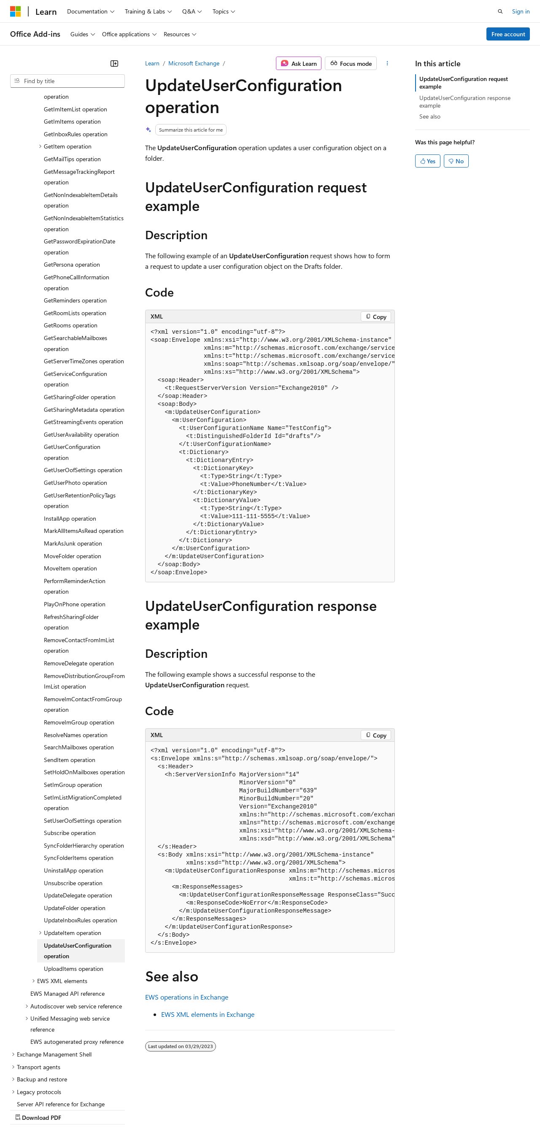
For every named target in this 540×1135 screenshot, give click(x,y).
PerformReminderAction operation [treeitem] (74, 512)
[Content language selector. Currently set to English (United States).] (48, 1089)
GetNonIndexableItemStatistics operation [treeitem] (84, 150)
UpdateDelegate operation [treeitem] (78, 822)
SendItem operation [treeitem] (69, 686)
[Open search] (500, 11)
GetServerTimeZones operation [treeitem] (84, 288)
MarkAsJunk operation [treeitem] (73, 470)
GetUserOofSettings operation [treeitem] (83, 396)
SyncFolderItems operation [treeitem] (78, 784)
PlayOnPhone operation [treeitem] (74, 531)
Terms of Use (308, 1109)
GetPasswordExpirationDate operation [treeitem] (79, 173)
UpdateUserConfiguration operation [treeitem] (77, 877)
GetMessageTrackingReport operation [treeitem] (79, 103)
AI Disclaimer (27, 1109)
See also (429, 116)
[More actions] (387, 63)
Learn (152, 63)
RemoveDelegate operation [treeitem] (79, 590)
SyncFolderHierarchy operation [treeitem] (84, 772)
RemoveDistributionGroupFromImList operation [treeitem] (84, 607)
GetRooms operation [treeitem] (70, 252)
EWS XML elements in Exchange (207, 1014)
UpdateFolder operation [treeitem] (74, 834)
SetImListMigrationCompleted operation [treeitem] (83, 729)
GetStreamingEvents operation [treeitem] (83, 348)
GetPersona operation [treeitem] (72, 191)
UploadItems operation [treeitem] (73, 895)
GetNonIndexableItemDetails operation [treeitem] (81, 126)
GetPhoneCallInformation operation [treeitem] (76, 209)
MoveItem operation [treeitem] (70, 495)
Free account (508, 34)
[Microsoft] (15, 11)
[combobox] (67, 81)
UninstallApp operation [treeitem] (73, 797)
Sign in (521, 11)
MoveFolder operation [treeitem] (72, 482)
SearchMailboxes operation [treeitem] (79, 674)
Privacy (184, 1109)
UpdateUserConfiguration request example (463, 82)
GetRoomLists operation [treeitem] (75, 239)
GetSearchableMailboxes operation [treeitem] (75, 269)
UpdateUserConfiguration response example (464, 101)
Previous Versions (76, 1109)
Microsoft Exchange (193, 63)
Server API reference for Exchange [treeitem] (61, 1031)
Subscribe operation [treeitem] (70, 759)
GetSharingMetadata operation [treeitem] (84, 336)
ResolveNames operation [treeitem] (76, 661)
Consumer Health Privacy (242, 1109)
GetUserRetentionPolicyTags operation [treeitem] (80, 427)
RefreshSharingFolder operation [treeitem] (71, 548)
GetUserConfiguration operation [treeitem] (72, 378)
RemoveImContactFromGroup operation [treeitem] (83, 631)
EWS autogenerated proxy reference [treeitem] (77, 968)
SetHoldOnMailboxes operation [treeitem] (84, 699)
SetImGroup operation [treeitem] (73, 711)
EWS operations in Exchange (186, 996)
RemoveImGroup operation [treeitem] (79, 649)
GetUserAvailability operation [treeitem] (81, 361)
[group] (270, 452)
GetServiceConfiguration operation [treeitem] (75, 305)
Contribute (151, 1109)
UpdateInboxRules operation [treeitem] (80, 847)
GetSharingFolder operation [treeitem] (80, 323)
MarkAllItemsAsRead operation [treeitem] (84, 457)
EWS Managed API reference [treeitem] (67, 920)
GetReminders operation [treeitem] (75, 227)
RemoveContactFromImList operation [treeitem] (79, 571)
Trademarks (349, 1109)
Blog (115, 1109)
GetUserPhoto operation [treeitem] (75, 409)
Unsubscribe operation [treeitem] (73, 809)
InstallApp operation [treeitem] (70, 445)
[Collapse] (114, 63)
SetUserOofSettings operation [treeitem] (83, 747)
